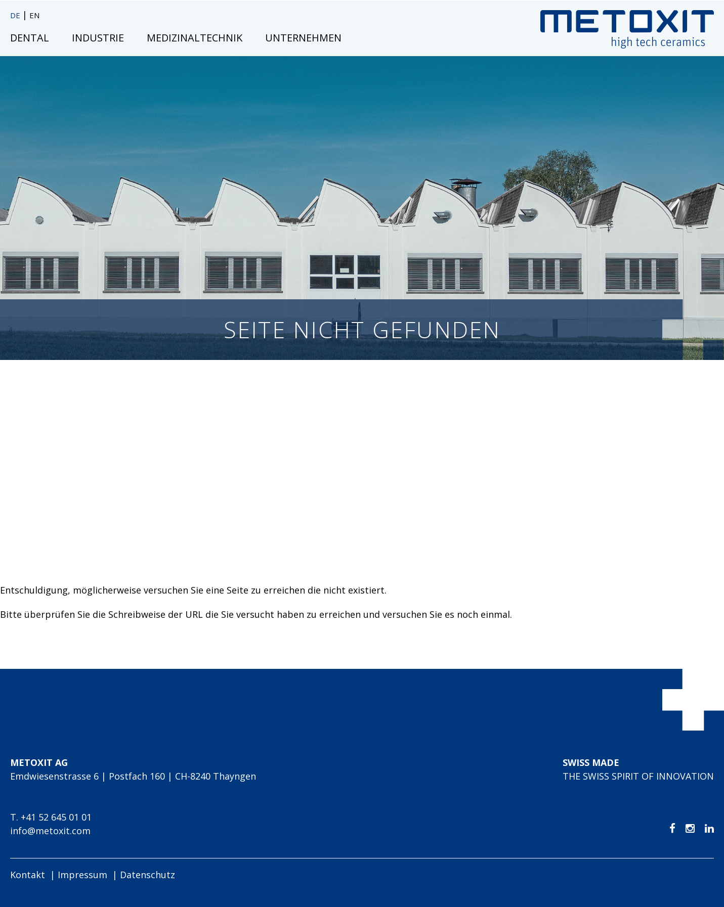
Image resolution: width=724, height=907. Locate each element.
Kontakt (27, 875)
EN (34, 15)
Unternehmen (303, 37)
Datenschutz (147, 875)
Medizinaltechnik (194, 37)
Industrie (98, 37)
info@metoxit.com (50, 831)
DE (16, 15)
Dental (29, 37)
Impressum (82, 875)
